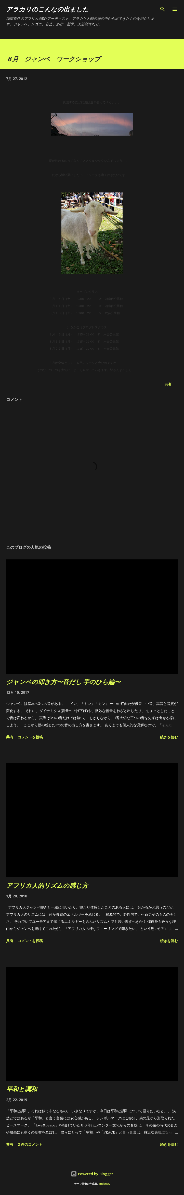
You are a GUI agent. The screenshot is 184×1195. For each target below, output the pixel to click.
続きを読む (169, 737)
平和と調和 (21, 1089)
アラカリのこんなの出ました (47, 9)
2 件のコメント (30, 1144)
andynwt (104, 1183)
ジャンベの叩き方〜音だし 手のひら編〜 (63, 681)
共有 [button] (168, 383)
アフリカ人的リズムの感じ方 (47, 885)
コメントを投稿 (30, 737)
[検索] (163, 9)
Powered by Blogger (92, 1173)
